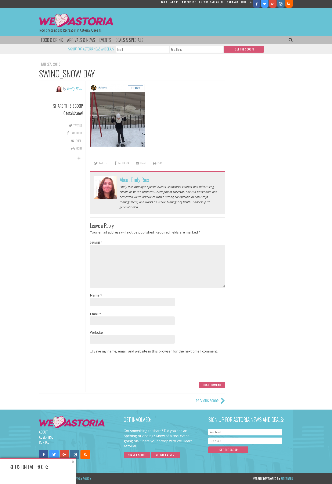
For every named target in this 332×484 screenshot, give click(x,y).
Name (96, 295)
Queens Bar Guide (211, 2)
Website (96, 332)
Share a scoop (137, 455)
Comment (96, 242)
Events (105, 40)
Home (163, 2)
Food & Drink (52, 40)
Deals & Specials (129, 40)
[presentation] (122, 369)
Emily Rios (74, 88)
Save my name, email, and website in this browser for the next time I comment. (156, 351)
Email (95, 314)
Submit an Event (165, 455)
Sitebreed (287, 478)
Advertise (189, 2)
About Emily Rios (134, 179)
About (174, 2)
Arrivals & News (81, 40)
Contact (233, 2)
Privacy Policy (82, 478)
